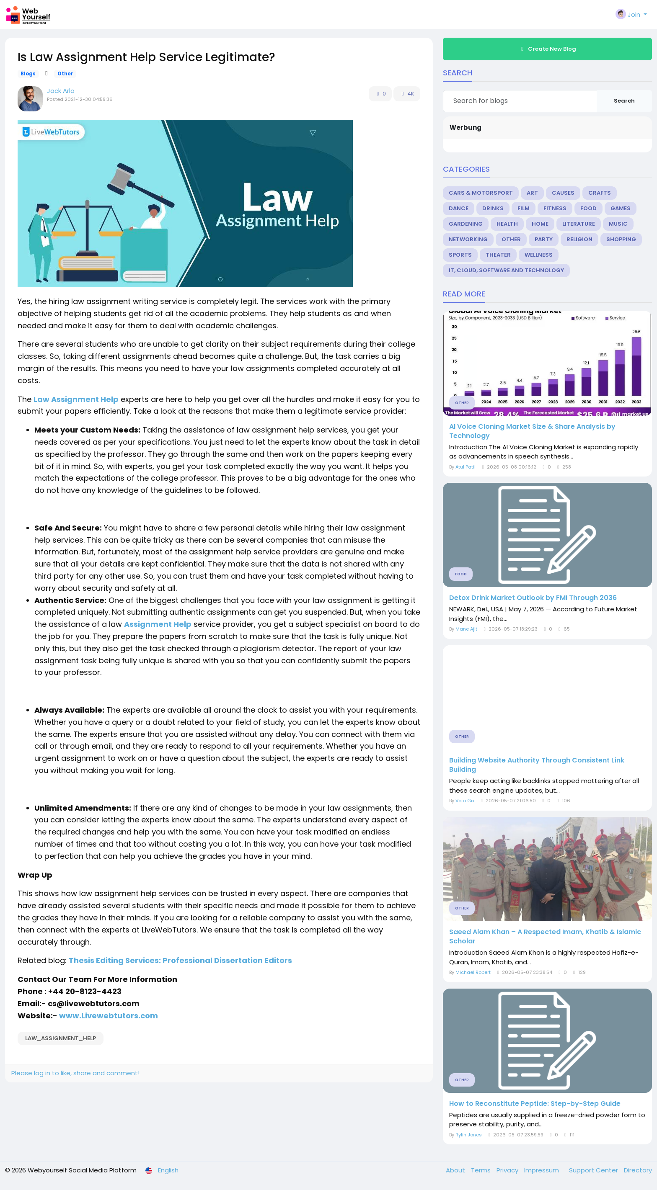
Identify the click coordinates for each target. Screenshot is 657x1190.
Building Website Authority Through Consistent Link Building (536, 765)
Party (544, 239)
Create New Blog (547, 49)
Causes (563, 193)
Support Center (594, 1170)
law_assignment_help (60, 1038)
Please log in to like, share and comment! (75, 1073)
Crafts (599, 193)
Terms (481, 1170)
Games (620, 208)
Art (532, 193)
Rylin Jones (468, 1134)
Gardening (466, 224)
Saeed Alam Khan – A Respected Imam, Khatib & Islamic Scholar (545, 936)
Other (65, 73)
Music (618, 224)
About (456, 1170)
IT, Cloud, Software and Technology (506, 270)
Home (540, 224)
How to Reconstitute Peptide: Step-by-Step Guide (535, 1103)
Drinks (493, 208)
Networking (468, 239)
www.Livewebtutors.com (109, 1015)
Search (624, 101)
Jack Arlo (61, 90)
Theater (498, 255)
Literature (578, 224)
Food (588, 208)
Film (523, 208)
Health (507, 224)
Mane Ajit (466, 629)
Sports (460, 255)
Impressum (542, 1170)
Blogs (28, 73)
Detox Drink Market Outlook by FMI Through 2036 (533, 598)
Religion (579, 239)
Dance (458, 208)
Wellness (539, 255)
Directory (638, 1170)
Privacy (508, 1170)
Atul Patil (465, 467)
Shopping (621, 239)
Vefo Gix (464, 800)
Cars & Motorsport (481, 193)
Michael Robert (473, 972)
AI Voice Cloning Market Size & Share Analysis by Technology (532, 431)
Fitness (554, 208)
